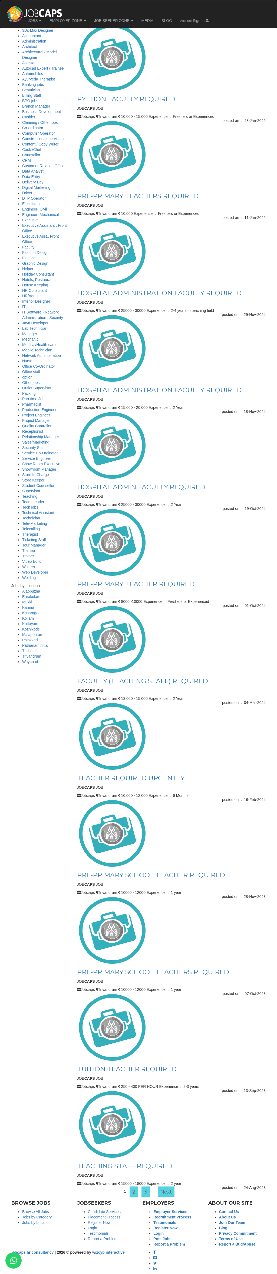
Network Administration (41, 355)
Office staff (31, 372)
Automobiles (32, 74)
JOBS (34, 20)
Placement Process (104, 1217)
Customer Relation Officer (44, 166)
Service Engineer (36, 458)
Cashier (28, 117)
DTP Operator (34, 198)
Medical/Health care (39, 344)
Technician (31, 518)
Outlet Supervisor (36, 388)
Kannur (28, 607)
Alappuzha (31, 591)
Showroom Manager (39, 469)
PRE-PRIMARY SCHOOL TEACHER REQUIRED (151, 875)
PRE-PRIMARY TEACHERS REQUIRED (138, 196)
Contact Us (229, 1212)
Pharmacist (31, 404)
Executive (30, 220)
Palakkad (30, 640)
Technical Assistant (38, 512)
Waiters (28, 567)
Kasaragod (31, 613)
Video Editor (32, 561)
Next (166, 1192)
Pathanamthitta (35, 645)
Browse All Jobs (35, 1212)
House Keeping (35, 285)
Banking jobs (33, 84)
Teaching (29, 496)
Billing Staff (31, 95)
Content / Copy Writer (40, 144)
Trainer (28, 556)
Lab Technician (34, 328)
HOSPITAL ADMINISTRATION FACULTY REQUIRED (159, 293)
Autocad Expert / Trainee (43, 68)
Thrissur (29, 651)
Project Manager (36, 420)
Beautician (31, 90)
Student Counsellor (38, 485)
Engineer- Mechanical (40, 214)
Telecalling (31, 529)
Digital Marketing (36, 187)
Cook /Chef (31, 149)
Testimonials (98, 1233)
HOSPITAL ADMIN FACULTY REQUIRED (141, 487)
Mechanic (30, 339)
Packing (29, 393)
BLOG (166, 20)
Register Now (99, 1222)
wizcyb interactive (108, 1252)
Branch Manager (36, 106)
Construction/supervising (43, 139)
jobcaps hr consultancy (32, 1252)
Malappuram (32, 634)
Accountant (31, 36)
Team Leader (33, 502)
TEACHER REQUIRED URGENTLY (130, 778)
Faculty (28, 247)
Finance (29, 258)
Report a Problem (103, 1239)
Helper (27, 269)
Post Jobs (162, 1239)
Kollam (28, 618)
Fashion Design (35, 252)
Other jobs (31, 382)
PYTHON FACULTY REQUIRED (126, 99)
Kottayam (30, 624)
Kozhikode (31, 629)
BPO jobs (30, 101)
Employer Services (170, 1212)
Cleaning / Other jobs (40, 122)
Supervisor (31, 491)
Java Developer (35, 323)
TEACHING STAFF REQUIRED (124, 1166)
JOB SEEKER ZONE (113, 20)
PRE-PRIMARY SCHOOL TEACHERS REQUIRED (153, 972)
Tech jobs (30, 507)
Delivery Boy (33, 182)
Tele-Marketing (34, 523)
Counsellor (31, 155)
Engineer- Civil (34, 209)
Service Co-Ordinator (40, 453)
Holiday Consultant (38, 274)
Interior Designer (36, 301)
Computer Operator (38, 133)
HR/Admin (30, 296)
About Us (227, 1217)
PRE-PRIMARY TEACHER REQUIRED (135, 584)
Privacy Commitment (238, 1233)
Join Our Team (232, 1222)
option (27, 377)
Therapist (30, 534)
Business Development (41, 111)
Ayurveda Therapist (38, 79)
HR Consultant (34, 290)
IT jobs (28, 307)
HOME (14, 20)
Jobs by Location (36, 1222)
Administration (34, 41)
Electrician (31, 204)
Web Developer (35, 572)
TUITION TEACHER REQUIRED (127, 1069)
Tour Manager (33, 545)
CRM (26, 160)
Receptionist (32, 431)
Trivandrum (31, 656)
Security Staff (33, 447)
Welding (29, 577)
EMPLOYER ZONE (68, 20)
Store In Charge (35, 475)
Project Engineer (36, 415)
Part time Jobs (34, 399)
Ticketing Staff (34, 540)
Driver (27, 193)
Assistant (30, 63)
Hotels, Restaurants (38, 279)
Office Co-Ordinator (38, 366)
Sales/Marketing (35, 442)
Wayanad (30, 661)
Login (92, 1228)
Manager (29, 334)
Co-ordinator (32, 128)
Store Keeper (33, 480)
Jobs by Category (37, 1217)
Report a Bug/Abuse (237, 1244)
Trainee (28, 550)
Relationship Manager (40, 437)
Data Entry (31, 176)
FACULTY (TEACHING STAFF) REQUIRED (142, 681)
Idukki (27, 602)
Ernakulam (31, 596)
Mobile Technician (37, 350)
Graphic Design (35, 263)
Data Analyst (33, 171)
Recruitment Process (172, 1217)
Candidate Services (104, 1212)
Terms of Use (231, 1239)
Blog (223, 1228)
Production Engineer (39, 410)
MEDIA (147, 20)
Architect (29, 46)
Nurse (27, 361)
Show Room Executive (41, 464)
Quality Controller (36, 426)
